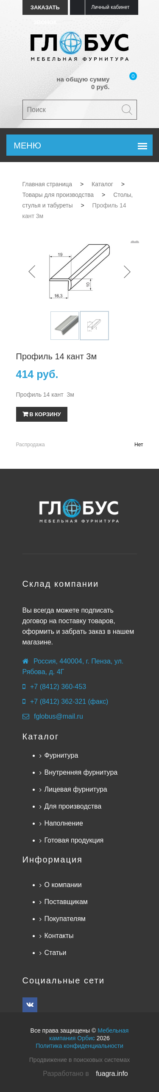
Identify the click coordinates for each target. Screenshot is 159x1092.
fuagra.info (112, 1073)
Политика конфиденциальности (79, 1045)
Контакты (59, 935)
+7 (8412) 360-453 (58, 686)
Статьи (56, 952)
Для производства (73, 806)
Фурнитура (61, 755)
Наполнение (64, 823)
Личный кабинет (110, 7)
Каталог (40, 736)
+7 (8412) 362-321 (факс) (69, 701)
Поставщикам (66, 901)
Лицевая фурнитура (76, 789)
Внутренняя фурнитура (81, 772)
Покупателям (65, 918)
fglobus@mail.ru (58, 716)
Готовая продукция (74, 840)
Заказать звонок (45, 9)
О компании (63, 884)
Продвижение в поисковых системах (79, 1059)
